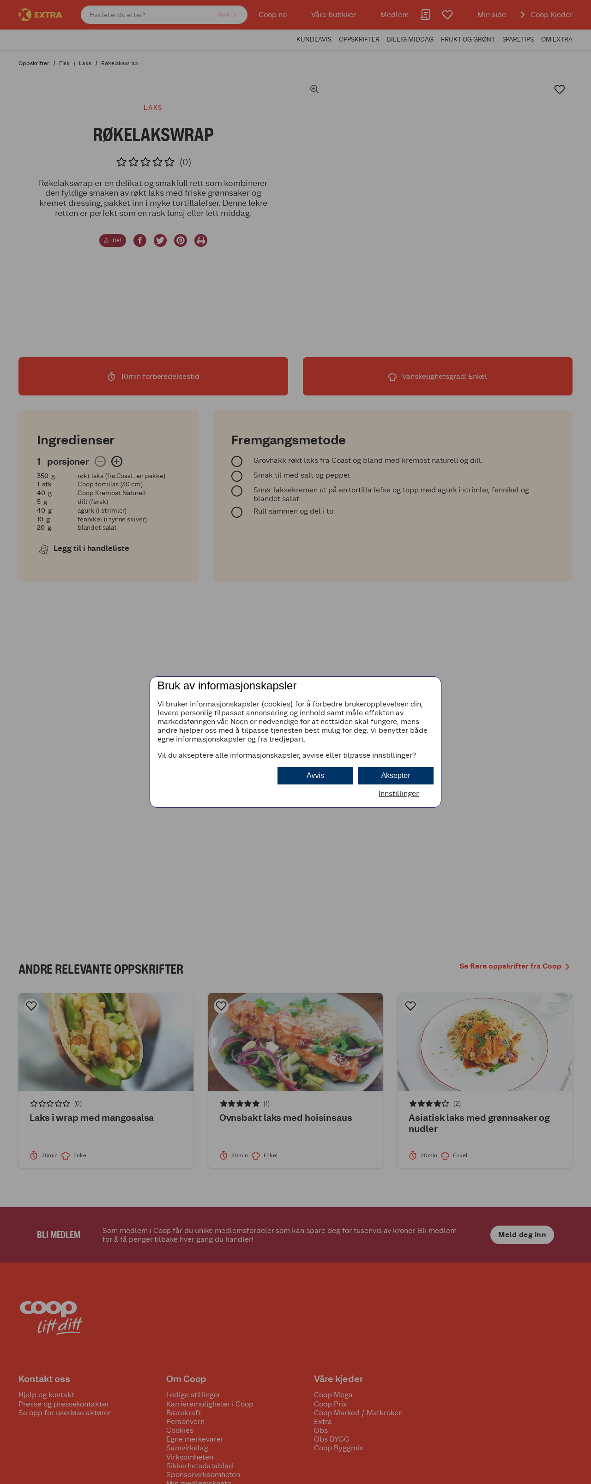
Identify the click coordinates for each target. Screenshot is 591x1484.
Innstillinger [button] (399, 793)
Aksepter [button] (395, 775)
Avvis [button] (315, 775)
